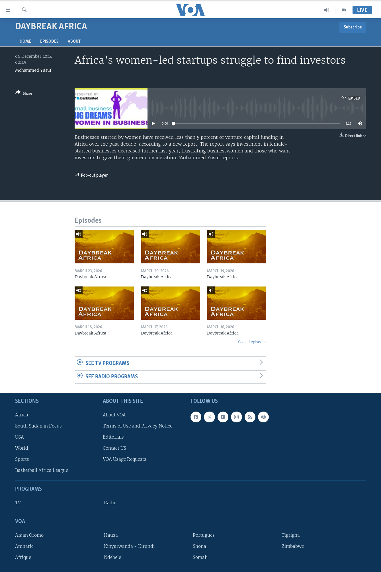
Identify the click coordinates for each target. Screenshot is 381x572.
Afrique (23, 557)
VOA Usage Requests (124, 459)
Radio (110, 502)
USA (19, 437)
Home (25, 41)
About (74, 41)
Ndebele (112, 557)
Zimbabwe (293, 546)
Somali (200, 557)
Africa (21, 415)
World (21, 448)
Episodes (49, 41)
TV (18, 502)
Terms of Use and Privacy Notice (137, 426)
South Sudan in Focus (38, 426)
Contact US (114, 448)
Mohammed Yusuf (33, 70)
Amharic (24, 546)
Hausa (111, 535)
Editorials (113, 437)
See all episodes (252, 342)
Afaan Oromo (29, 535)
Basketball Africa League (41, 470)
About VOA (114, 415)
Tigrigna (291, 535)
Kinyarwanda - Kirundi (129, 546)
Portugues (204, 535)
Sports (22, 459)
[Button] (23, 94)
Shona (199, 546)
